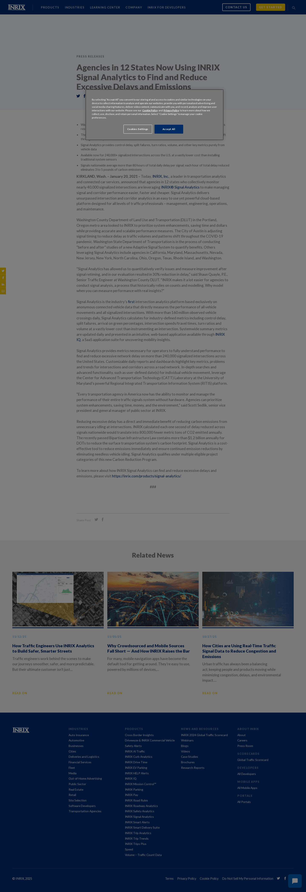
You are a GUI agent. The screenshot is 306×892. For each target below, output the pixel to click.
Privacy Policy (171, 110)
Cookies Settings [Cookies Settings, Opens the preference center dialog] (137, 129)
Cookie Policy (150, 110)
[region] (154, 114)
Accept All (169, 129)
